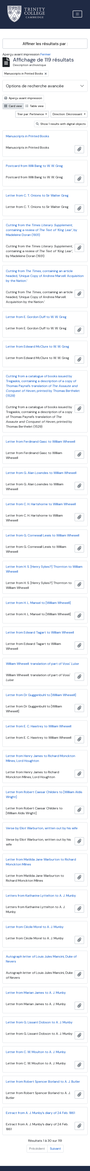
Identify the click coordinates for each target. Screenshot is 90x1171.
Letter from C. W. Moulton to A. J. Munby (36, 1052)
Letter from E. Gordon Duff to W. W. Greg (36, 317)
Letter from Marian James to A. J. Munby (36, 992)
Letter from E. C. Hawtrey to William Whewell (38, 726)
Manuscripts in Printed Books (27, 136)
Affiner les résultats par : (45, 43)
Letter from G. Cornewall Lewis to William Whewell (42, 535)
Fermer (45, 54)
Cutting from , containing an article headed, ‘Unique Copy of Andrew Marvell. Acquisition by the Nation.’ (45, 276)
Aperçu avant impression (23, 98)
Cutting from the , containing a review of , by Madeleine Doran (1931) (41, 230)
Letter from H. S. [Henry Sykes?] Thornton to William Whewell (44, 569)
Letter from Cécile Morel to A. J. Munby (35, 927)
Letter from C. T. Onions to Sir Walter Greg (37, 195)
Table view (34, 106)
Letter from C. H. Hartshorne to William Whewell (41, 504)
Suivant (55, 1148)
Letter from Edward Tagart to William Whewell (40, 632)
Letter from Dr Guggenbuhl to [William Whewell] (41, 695)
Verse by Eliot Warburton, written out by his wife (42, 828)
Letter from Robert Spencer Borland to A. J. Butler (43, 1081)
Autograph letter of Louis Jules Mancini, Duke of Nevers (41, 958)
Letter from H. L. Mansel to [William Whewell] (38, 603)
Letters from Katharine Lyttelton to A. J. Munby (41, 895)
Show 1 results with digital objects (61, 124)
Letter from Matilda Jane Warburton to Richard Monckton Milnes (41, 861)
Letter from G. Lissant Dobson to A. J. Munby (39, 1022)
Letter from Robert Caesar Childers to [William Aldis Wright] (44, 794)
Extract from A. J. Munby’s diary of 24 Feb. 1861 (40, 1113)
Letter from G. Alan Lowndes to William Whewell (41, 473)
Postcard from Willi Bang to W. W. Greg (34, 166)
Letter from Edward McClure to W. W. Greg (37, 346)
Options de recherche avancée (35, 86)
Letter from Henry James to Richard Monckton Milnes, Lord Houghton (40, 758)
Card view (13, 106)
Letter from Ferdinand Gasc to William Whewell (40, 441)
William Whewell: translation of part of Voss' (42, 664)
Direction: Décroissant (68, 114)
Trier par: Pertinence (31, 114)
